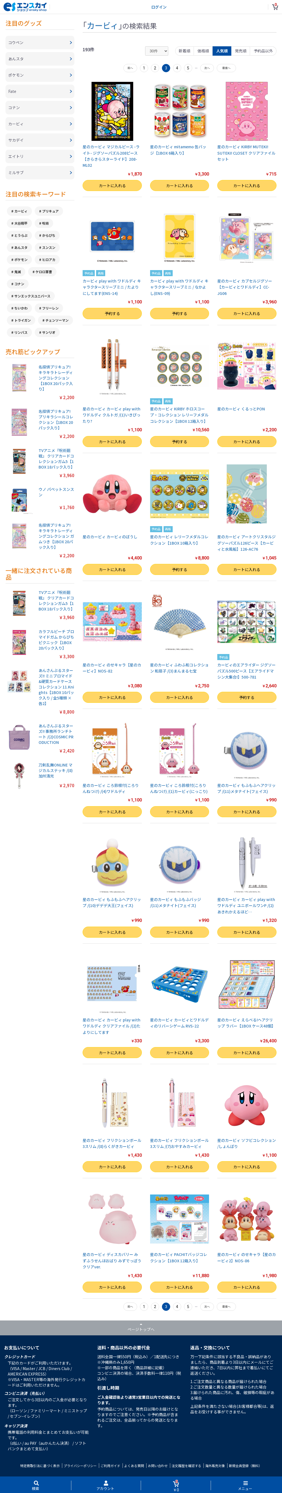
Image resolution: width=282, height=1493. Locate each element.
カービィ (21, 211)
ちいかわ (21, 308)
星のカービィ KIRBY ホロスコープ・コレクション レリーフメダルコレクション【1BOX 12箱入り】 (179, 415)
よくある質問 (134, 1465)
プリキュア (50, 211)
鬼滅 (17, 271)
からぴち (48, 235)
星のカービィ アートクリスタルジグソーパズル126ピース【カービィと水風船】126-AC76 (246, 543)
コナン (19, 283)
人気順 (222, 50)
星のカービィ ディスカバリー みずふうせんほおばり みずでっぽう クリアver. (112, 1260)
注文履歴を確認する (186, 1465)
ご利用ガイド (110, 1465)
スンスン (48, 247)
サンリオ (48, 332)
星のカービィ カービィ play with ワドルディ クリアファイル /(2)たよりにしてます (111, 1026)
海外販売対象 (215, 1465)
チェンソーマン (57, 320)
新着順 (184, 50)
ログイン (159, 7)
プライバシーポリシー (80, 1465)
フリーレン (50, 308)
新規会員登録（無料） (245, 1465)
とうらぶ (21, 235)
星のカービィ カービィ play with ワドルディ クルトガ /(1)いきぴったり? (111, 415)
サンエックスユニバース (32, 296)
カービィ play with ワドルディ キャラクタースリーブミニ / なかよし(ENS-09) (179, 287)
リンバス (21, 332)
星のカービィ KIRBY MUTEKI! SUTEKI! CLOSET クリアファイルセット (246, 153)
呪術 (45, 223)
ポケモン (21, 259)
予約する (112, 313)
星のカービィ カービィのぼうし (110, 536)
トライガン (22, 320)
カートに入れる (112, 185)
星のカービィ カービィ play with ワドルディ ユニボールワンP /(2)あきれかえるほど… (246, 905)
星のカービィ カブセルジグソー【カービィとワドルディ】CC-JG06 (244, 287)
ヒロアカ (48, 259)
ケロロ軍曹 (44, 271)
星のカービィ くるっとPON (241, 408)
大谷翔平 (21, 223)
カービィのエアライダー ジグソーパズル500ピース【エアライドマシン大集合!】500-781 (246, 671)
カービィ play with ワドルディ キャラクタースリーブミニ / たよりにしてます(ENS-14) (112, 287)
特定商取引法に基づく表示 (40, 1465)
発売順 (240, 50)
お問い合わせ (158, 1465)
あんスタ (21, 247)
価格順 (203, 50)
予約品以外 (263, 50)
